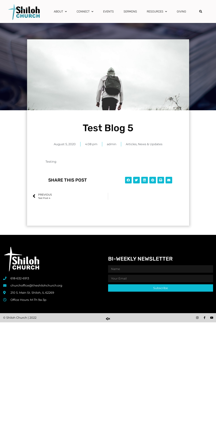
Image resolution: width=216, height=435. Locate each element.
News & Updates (150, 144)
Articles (131, 144)
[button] (200, 11)
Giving (181, 11)
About (60, 11)
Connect (85, 11)
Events (108, 11)
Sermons (130, 11)
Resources (157, 11)
